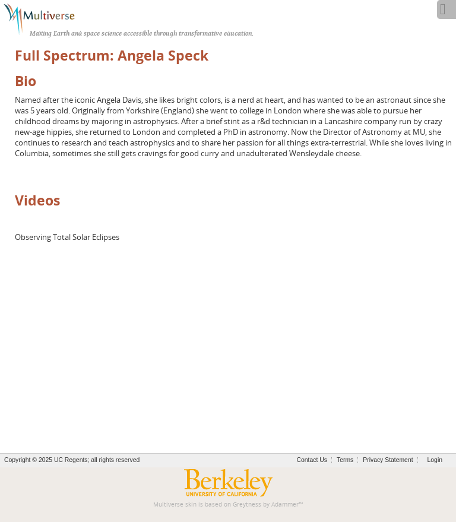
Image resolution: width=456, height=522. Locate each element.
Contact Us (312, 460)
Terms (345, 460)
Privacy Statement (388, 460)
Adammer (285, 504)
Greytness (247, 504)
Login (435, 460)
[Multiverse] (45, 17)
